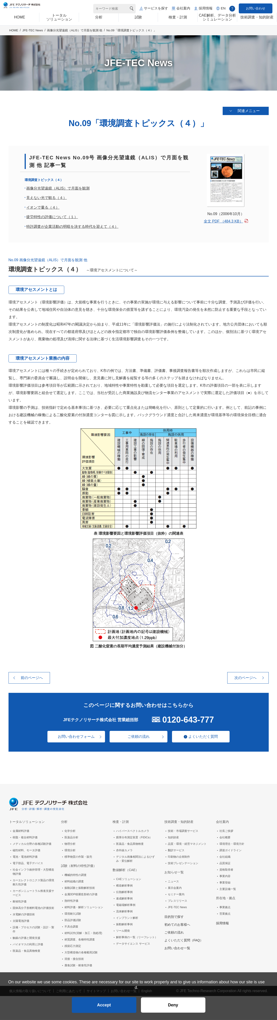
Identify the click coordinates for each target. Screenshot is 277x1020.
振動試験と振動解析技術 (79, 888)
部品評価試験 (72, 920)
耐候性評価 (19, 902)
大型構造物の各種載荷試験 (81, 953)
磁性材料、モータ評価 (26, 851)
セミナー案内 (176, 895)
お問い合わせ (255, 8)
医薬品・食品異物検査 (26, 951)
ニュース (173, 882)
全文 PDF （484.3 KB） (223, 222)
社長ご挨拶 (226, 831)
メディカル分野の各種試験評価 (32, 844)
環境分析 (70, 851)
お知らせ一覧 (174, 873)
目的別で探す (174, 917)
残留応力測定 (72, 946)
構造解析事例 (124, 886)
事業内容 (224, 876)
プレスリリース (177, 901)
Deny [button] (173, 1003)
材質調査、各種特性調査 (79, 940)
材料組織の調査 (74, 882)
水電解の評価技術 (24, 915)
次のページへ (245, 678)
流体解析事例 (124, 912)
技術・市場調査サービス (183, 831)
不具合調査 (71, 927)
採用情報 (206, 8)
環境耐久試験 (72, 914)
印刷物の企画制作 (179, 857)
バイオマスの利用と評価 (28, 945)
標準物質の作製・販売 (78, 857)
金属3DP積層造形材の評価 (80, 895)
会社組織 (224, 857)
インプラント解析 (127, 918)
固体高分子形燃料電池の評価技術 (33, 908)
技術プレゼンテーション (183, 864)
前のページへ (32, 678)
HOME (13, 35)
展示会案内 (175, 888)
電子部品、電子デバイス (28, 864)
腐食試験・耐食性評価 (78, 966)
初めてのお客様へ (177, 925)
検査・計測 (121, 822)
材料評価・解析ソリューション (83, 908)
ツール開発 (123, 931)
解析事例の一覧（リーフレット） (136, 938)
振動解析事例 (124, 925)
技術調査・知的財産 (178, 822)
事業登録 (224, 883)
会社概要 (224, 838)
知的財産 (173, 838)
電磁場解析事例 (125, 905)
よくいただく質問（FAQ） (183, 941)
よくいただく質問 (205, 737)
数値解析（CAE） (126, 870)
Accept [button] (104, 1003)
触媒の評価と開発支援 (26, 938)
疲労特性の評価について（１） (52, 218)
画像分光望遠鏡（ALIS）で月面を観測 (58, 189)
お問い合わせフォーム (74, 737)
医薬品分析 (71, 838)
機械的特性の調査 (75, 875)
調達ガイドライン (230, 851)
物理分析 (70, 844)
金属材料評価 (21, 831)
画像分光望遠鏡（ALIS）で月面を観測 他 (74, 35)
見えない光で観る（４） (46, 199)
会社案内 (183, 8)
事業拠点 (224, 908)
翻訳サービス (176, 851)
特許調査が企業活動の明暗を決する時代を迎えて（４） (72, 227)
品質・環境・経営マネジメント (187, 844)
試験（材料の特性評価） (78, 866)
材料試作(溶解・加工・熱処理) (83, 933)
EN (223, 8)
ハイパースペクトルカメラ (132, 831)
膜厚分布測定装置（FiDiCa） (134, 838)
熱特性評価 (71, 901)
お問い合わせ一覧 (177, 949)
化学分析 (70, 831)
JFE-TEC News (32, 35)
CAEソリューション (128, 879)
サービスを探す (156, 8)
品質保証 (224, 864)
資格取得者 (226, 870)
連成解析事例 (124, 899)
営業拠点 (224, 914)
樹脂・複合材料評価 (25, 838)
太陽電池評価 (21, 921)
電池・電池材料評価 (25, 857)
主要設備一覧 (227, 889)
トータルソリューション (27, 822)
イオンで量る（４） (42, 208)
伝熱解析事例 (124, 892)
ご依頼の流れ (139, 737)
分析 (64, 822)
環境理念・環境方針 (231, 844)
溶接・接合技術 (74, 959)
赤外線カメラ (124, 851)
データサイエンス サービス (133, 944)
